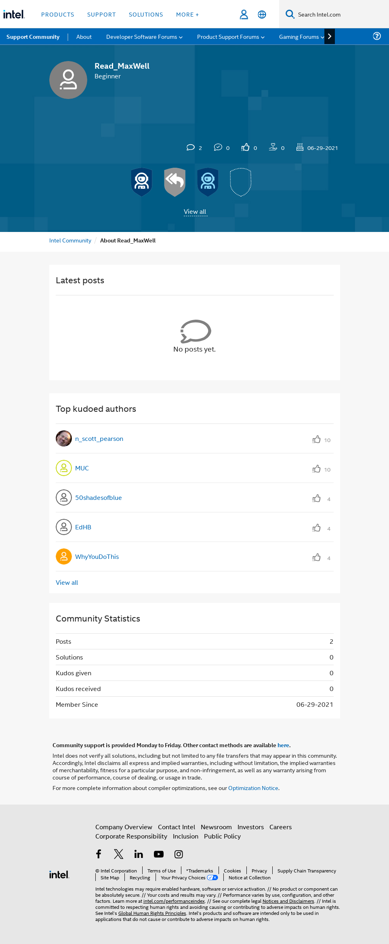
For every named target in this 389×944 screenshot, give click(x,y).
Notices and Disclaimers (288, 900)
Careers (280, 826)
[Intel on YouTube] (159, 855)
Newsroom (216, 826)
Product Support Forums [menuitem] (228, 36)
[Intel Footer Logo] (59, 873)
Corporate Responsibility (131, 836)
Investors (251, 826)
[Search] (290, 14)
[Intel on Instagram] (179, 855)
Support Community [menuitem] (32, 36)
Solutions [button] (146, 14)
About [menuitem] (84, 36)
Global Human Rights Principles (152, 913)
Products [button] (57, 14)
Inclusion (185, 836)
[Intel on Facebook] (99, 855)
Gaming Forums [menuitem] (299, 36)
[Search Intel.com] (342, 14)
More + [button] (187, 14)
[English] (262, 14)
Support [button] (101, 14)
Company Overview (123, 826)
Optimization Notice (253, 787)
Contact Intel (176, 826)
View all (195, 211)
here (283, 744)
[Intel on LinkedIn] (139, 855)
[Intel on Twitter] (119, 855)
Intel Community (70, 240)
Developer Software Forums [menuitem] (141, 36)
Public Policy (222, 836)
